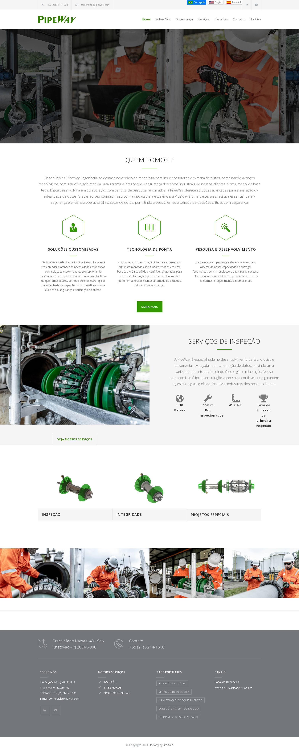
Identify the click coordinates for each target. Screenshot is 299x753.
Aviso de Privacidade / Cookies (233, 688)
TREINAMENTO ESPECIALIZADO (178, 717)
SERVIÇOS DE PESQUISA (174, 691)
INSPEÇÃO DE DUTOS (172, 683)
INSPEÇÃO (51, 514)
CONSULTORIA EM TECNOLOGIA (178, 708)
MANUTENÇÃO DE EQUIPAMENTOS (180, 700)
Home (146, 19)
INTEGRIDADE (129, 514)
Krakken (168, 745)
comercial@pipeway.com (95, 4)
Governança (184, 19)
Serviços (204, 19)
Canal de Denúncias (227, 682)
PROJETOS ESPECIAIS (210, 514)
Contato (238, 19)
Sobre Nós (163, 19)
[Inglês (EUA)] (216, 2)
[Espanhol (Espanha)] (233, 2)
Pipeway (154, 745)
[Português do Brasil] (196, 2)
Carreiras (221, 19)
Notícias (255, 19)
